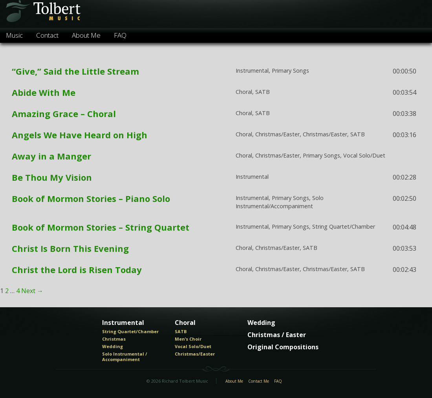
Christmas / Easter (276, 335)
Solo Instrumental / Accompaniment (124, 356)
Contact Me (258, 381)
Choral (185, 323)
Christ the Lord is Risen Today (77, 269)
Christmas (114, 339)
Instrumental (123, 323)
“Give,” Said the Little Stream (75, 71)
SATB (181, 331)
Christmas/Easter (195, 354)
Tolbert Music (42, 14)
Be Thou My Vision (52, 177)
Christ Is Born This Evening (70, 248)
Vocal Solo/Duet (193, 346)
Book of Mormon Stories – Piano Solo (91, 198)
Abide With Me (43, 92)
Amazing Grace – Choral (64, 113)
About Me (86, 35)
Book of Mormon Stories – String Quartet (100, 227)
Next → (32, 290)
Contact (47, 35)
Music (14, 35)
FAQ (120, 35)
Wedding (112, 346)
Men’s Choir (188, 339)
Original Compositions (283, 347)
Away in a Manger (51, 156)
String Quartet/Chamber (130, 331)
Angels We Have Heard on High (79, 135)
